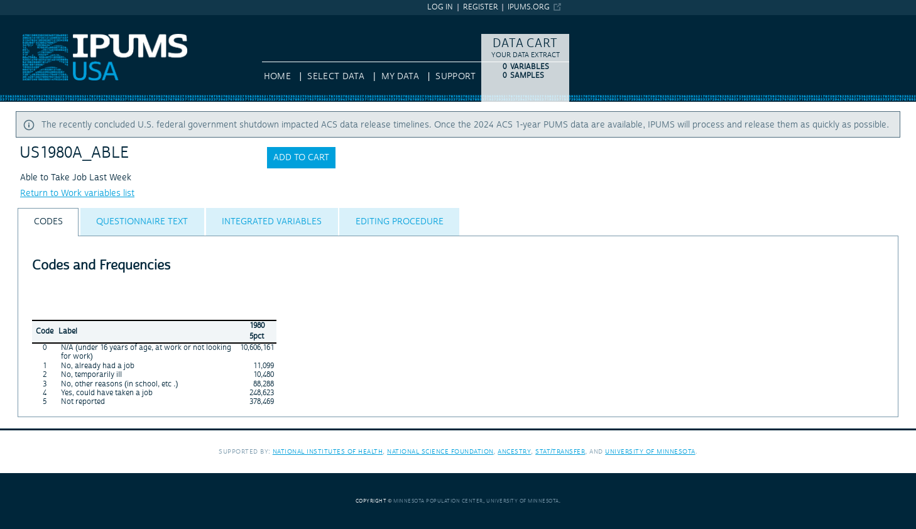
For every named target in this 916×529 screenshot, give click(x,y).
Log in (440, 7)
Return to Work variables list (77, 193)
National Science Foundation (440, 451)
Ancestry (514, 451)
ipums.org (529, 7)
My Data (400, 76)
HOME (277, 76)
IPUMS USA (23, 20)
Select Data (335, 76)
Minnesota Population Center (438, 501)
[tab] (48, 222)
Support (455, 76)
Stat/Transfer (560, 451)
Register (480, 7)
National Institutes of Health (328, 451)
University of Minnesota (650, 451)
